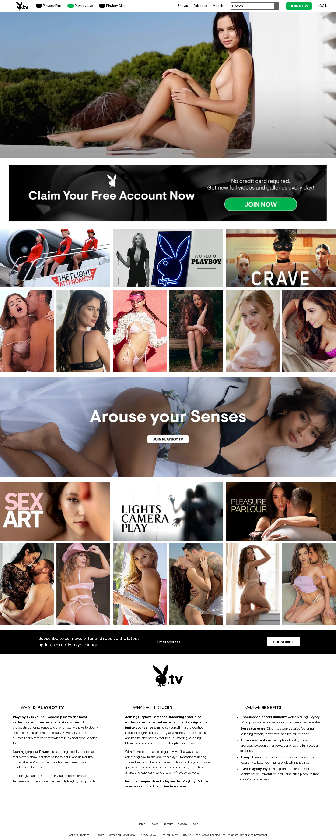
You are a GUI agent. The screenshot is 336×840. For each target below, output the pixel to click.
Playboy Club (112, 6)
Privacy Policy (147, 834)
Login (322, 5)
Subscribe (283, 642)
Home (141, 823)
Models (218, 5)
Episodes (200, 5)
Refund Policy (169, 834)
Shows (183, 5)
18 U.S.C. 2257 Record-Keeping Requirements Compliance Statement (224, 834)
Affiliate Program (79, 834)
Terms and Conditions (121, 834)
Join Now (299, 6)
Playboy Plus (49, 6)
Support (99, 834)
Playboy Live (80, 6)
